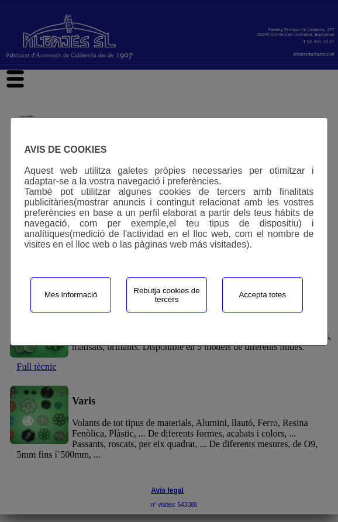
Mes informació (70, 294)
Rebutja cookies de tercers (166, 295)
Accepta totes (262, 294)
